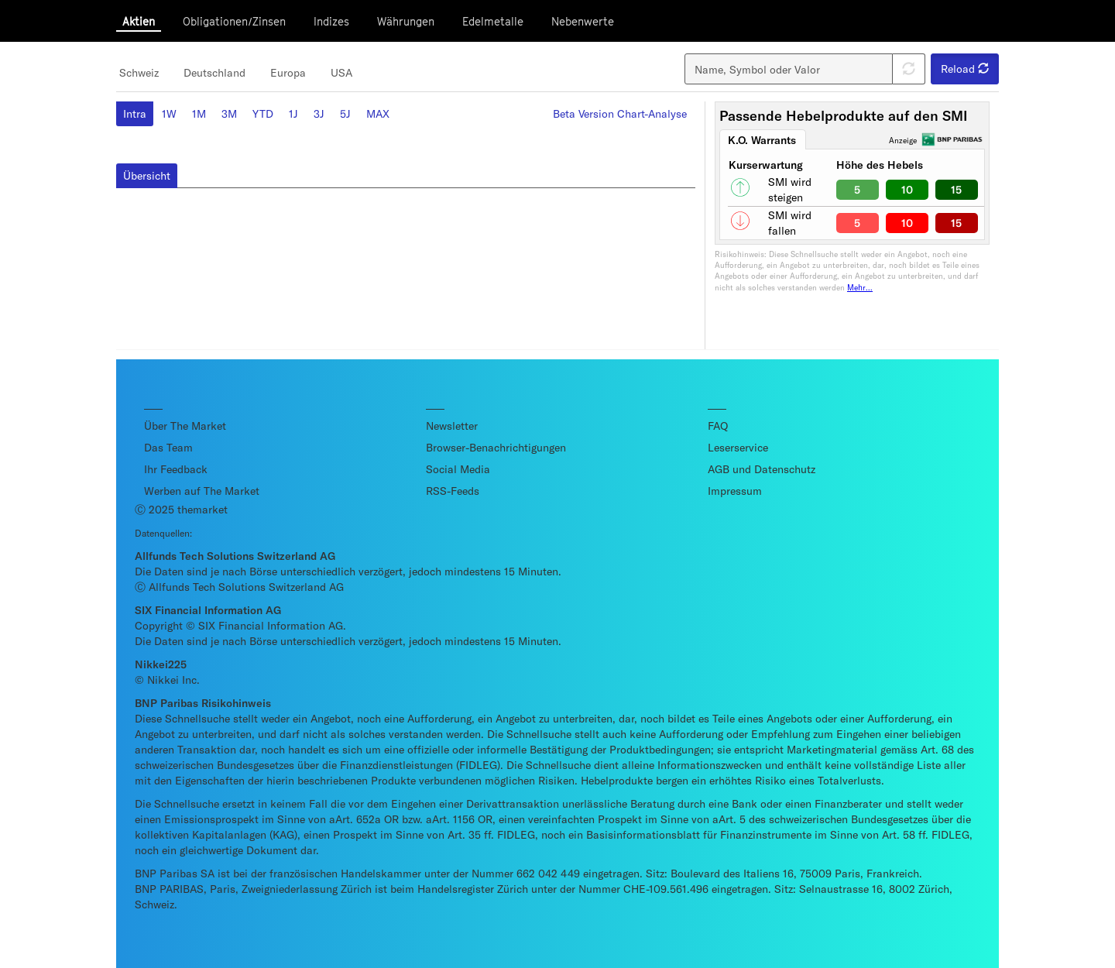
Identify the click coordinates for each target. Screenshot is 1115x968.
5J (345, 113)
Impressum (735, 490)
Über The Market (185, 425)
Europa (288, 72)
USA (341, 72)
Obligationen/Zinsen (234, 21)
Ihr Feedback (176, 468)
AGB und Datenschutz (761, 468)
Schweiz (139, 72)
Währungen (405, 21)
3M (229, 113)
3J (319, 113)
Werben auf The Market (201, 490)
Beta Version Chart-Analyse (620, 113)
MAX (377, 113)
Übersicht (146, 175)
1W (169, 113)
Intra (134, 113)
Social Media (458, 468)
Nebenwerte (582, 21)
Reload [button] (965, 68)
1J (293, 113)
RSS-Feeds (452, 490)
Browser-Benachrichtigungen (496, 447)
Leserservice (738, 447)
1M (199, 113)
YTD (262, 113)
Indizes (331, 21)
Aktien (138, 21)
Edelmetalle (492, 21)
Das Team (168, 447)
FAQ (718, 425)
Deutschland (214, 72)
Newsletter (452, 425)
